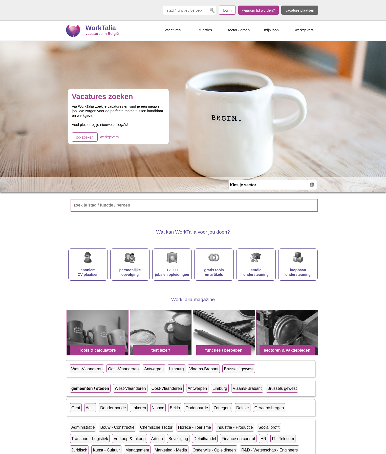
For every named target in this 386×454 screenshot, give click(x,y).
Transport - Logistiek (89, 439)
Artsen (157, 439)
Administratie (83, 427)
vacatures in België (102, 34)
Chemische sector (156, 427)
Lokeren (139, 408)
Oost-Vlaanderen (123, 369)
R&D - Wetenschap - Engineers (269, 450)
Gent (75, 408)
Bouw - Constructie (117, 427)
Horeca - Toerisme (194, 427)
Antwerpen (154, 369)
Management (137, 450)
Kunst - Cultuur (106, 450)
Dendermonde (113, 408)
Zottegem (222, 408)
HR (263, 439)
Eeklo (175, 408)
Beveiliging (178, 439)
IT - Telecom (283, 439)
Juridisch (79, 450)
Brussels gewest (238, 369)
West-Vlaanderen (86, 369)
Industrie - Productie (235, 427)
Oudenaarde (196, 408)
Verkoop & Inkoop (129, 439)
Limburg (176, 369)
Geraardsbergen (269, 408)
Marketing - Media (171, 450)
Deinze (242, 408)
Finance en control (238, 439)
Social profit (269, 427)
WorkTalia (100, 27)
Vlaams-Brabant (204, 369)
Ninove (158, 408)
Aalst (90, 408)
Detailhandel (205, 439)
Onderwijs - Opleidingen (214, 450)
